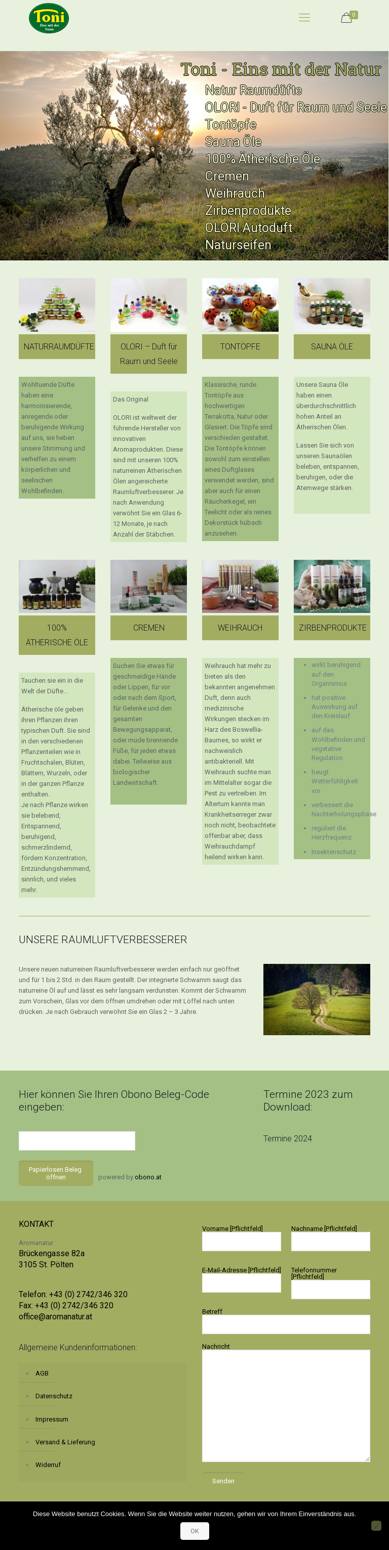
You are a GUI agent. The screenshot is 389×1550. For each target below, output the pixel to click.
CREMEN (149, 628)
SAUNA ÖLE (332, 346)
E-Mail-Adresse (241, 1279)
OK (194, 1531)
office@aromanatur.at (55, 1316)
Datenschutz (53, 1396)
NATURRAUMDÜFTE (59, 346)
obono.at (148, 1177)
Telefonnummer (330, 1282)
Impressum (51, 1419)
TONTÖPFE (240, 346)
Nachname (330, 1238)
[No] (376, 1526)
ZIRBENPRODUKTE (333, 628)
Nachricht (286, 1402)
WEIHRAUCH (240, 628)
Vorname (241, 1238)
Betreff (286, 1321)
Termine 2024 (287, 1138)
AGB (42, 1373)
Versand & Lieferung (65, 1442)
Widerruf (48, 1465)
